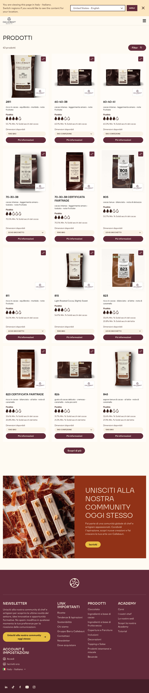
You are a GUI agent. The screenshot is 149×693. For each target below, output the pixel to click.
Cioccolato (94, 609)
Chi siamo (63, 626)
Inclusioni (93, 634)
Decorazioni (94, 639)
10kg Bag (12, 134)
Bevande (92, 656)
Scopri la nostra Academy (127, 625)
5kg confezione (113, 134)
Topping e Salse (96, 644)
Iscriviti (93, 544)
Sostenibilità (64, 622)
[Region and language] (97, 8)
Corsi (121, 609)
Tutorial (122, 631)
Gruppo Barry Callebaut (71, 631)
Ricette (61, 612)
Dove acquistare (66, 645)
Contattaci (63, 635)
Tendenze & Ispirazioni (70, 617)
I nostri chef (125, 613)
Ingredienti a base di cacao (99, 615)
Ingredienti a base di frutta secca (99, 624)
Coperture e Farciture (100, 630)
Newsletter (63, 640)
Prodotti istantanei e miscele (99, 650)
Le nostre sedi (126, 618)
